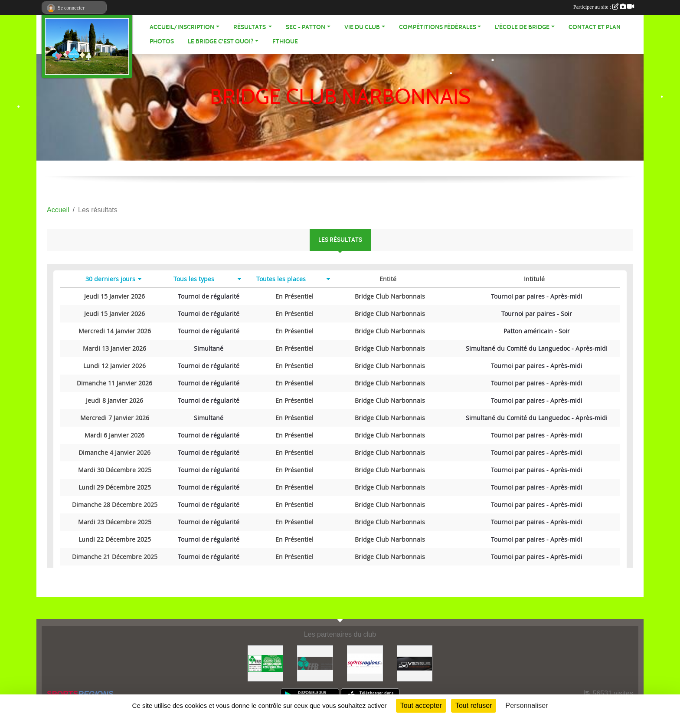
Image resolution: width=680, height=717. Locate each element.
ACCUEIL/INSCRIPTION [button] (182, 27)
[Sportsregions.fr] (365, 663)
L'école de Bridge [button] (522, 27)
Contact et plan (595, 27)
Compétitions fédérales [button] (437, 27)
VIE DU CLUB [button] (362, 27)
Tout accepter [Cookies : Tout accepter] (421, 705)
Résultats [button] (250, 27)
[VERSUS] (415, 663)
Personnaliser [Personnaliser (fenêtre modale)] (527, 705)
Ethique (285, 41)
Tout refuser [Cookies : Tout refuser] (473, 705)
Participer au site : (603, 7)
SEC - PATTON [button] (305, 27)
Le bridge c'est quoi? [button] (220, 41)
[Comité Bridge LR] (266, 663)
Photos (162, 41)
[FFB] (315, 663)
